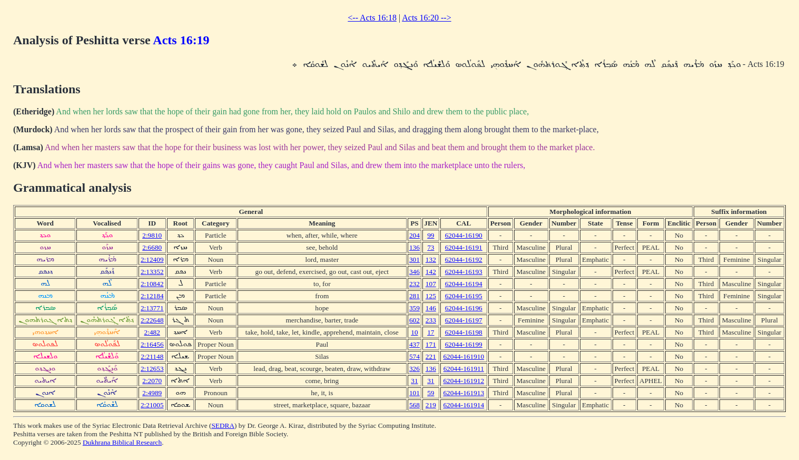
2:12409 (152, 259)
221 (431, 356)
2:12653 (152, 369)
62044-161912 (463, 381)
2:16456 (152, 344)
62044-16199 (463, 344)
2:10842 (152, 284)
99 (430, 235)
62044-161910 (463, 356)
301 (414, 259)
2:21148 (152, 356)
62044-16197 (463, 320)
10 (414, 332)
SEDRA (222, 425)
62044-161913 (463, 393)
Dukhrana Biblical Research (122, 442)
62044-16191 (463, 247)
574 (414, 356)
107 (431, 284)
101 (414, 393)
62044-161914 (463, 405)
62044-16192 (463, 259)
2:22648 (152, 320)
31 (414, 381)
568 (414, 405)
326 (414, 369)
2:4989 (152, 393)
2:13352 (152, 272)
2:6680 (152, 247)
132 (431, 259)
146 (431, 308)
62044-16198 (463, 332)
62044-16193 (463, 272)
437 (414, 344)
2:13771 (152, 308)
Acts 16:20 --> (426, 17)
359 (414, 308)
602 (414, 320)
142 (431, 272)
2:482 (152, 332)
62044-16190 (463, 235)
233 (431, 320)
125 (431, 296)
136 (414, 247)
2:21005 (152, 405)
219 (431, 405)
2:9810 (152, 235)
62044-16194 (463, 284)
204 (414, 235)
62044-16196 (463, 308)
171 (431, 344)
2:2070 (152, 381)
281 (414, 296)
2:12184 (152, 296)
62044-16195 (463, 296)
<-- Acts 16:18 (372, 17)
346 (414, 272)
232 (414, 284)
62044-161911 (463, 369)
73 (430, 247)
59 (430, 393)
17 (430, 332)
